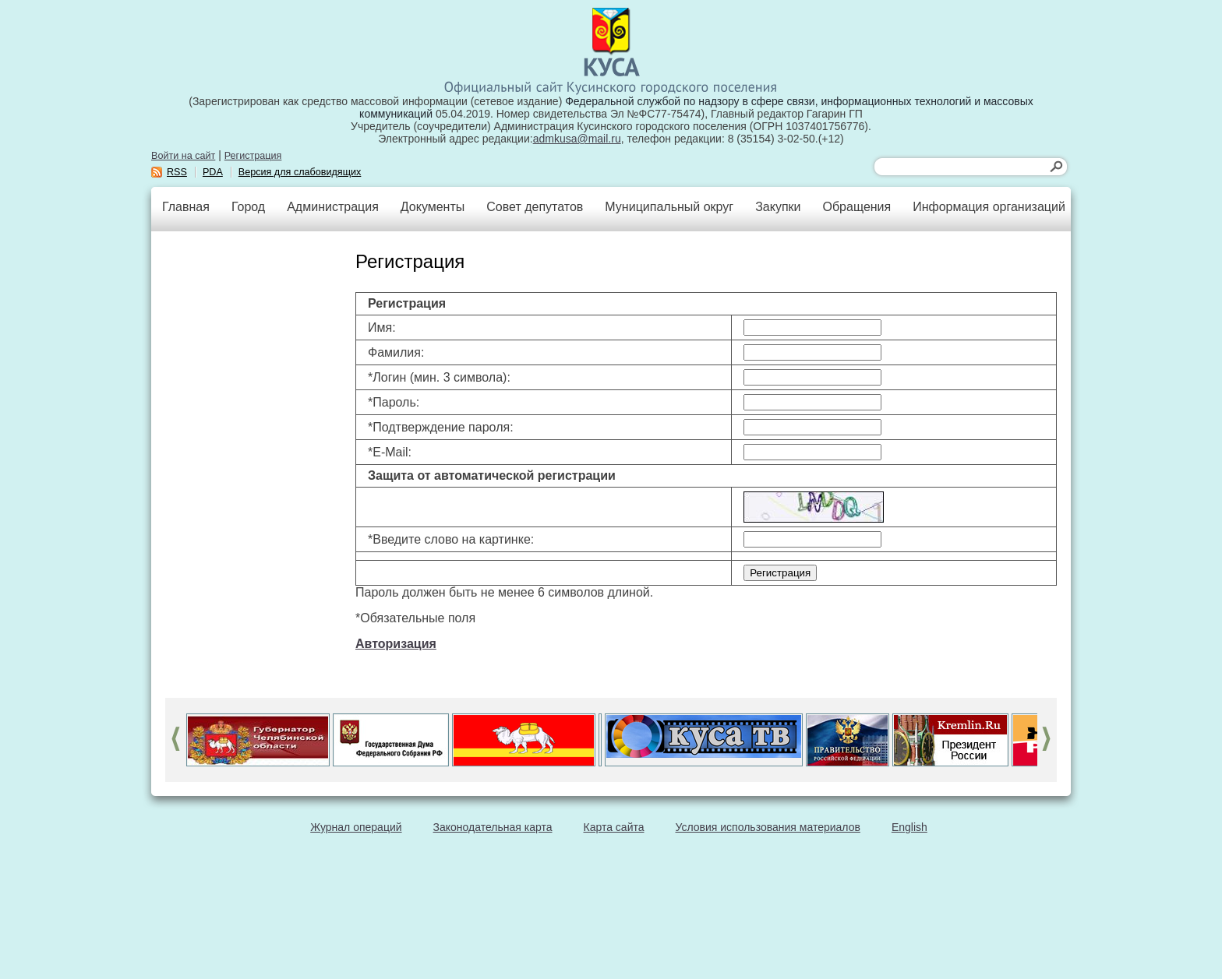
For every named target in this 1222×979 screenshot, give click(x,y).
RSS (177, 172)
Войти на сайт (183, 155)
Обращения (856, 206)
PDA (213, 172)
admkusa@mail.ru (577, 138)
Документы (432, 206)
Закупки (777, 206)
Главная (186, 206)
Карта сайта (614, 827)
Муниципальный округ (669, 206)
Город (248, 206)
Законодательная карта (493, 827)
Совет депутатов (534, 206)
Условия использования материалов (768, 827)
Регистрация (253, 155)
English (909, 827)
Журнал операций (355, 827)
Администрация (333, 206)
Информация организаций (989, 206)
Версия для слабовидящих (300, 172)
